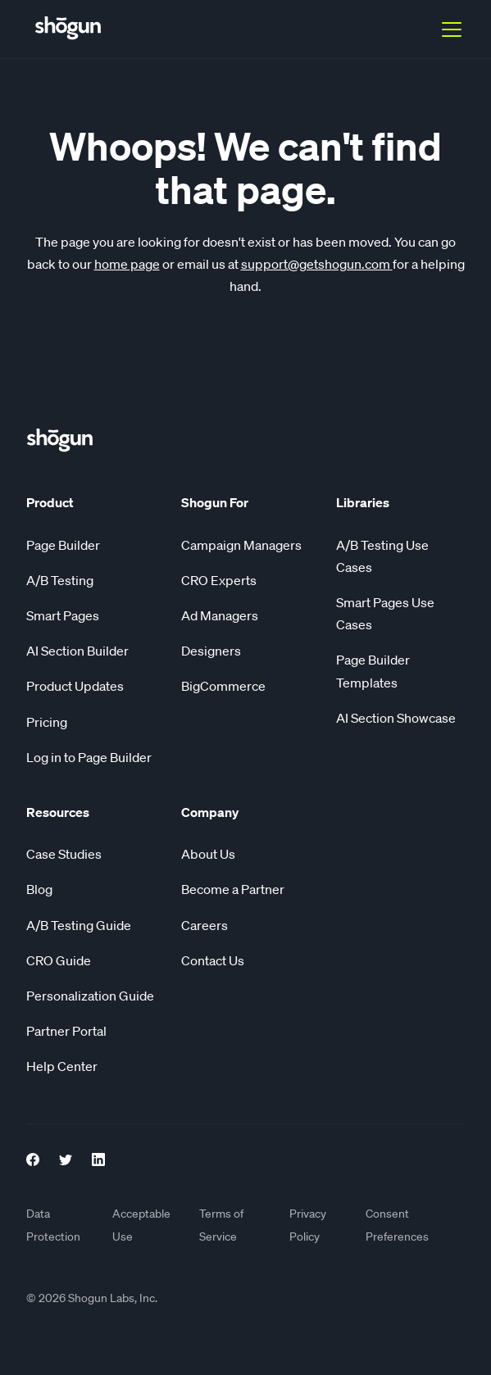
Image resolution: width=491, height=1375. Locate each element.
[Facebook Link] (32, 1157)
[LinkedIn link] (98, 1157)
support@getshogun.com (317, 264)
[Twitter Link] (65, 1157)
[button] (448, 29)
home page (127, 264)
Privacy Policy (307, 1224)
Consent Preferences (397, 1224)
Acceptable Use (141, 1224)
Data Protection (53, 1224)
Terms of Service (221, 1224)
